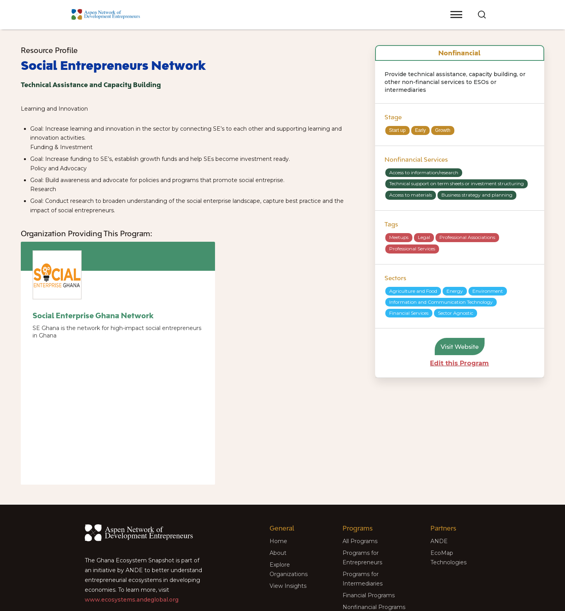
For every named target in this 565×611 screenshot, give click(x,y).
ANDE (439, 541)
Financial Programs (369, 595)
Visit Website (460, 346)
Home (278, 541)
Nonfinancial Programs (374, 607)
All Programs (360, 541)
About (278, 552)
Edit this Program (459, 363)
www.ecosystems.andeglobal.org (132, 599)
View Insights (288, 585)
